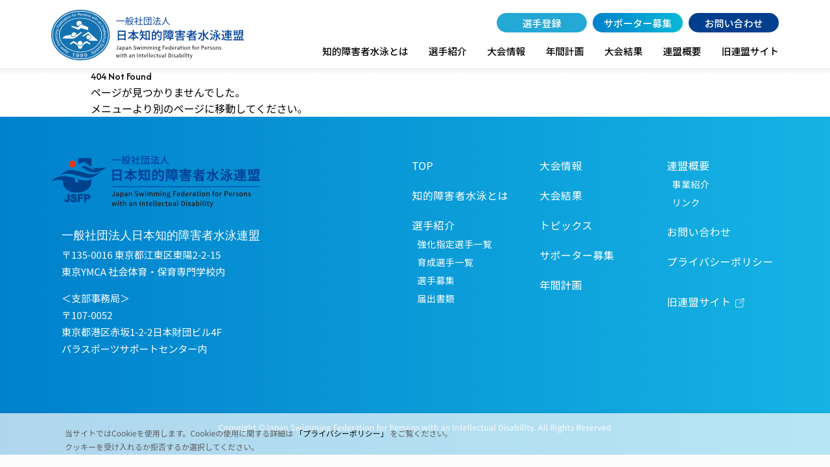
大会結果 (623, 51)
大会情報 (506, 51)
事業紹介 (691, 184)
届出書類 (436, 298)
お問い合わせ (733, 23)
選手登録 (542, 23)
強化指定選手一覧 (455, 243)
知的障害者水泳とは (365, 51)
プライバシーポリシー (720, 261)
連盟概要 (682, 51)
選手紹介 (448, 51)
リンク (686, 202)
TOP (423, 165)
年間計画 (565, 51)
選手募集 (436, 280)
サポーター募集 (638, 23)
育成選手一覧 (446, 262)
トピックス (566, 225)
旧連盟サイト (750, 51)
